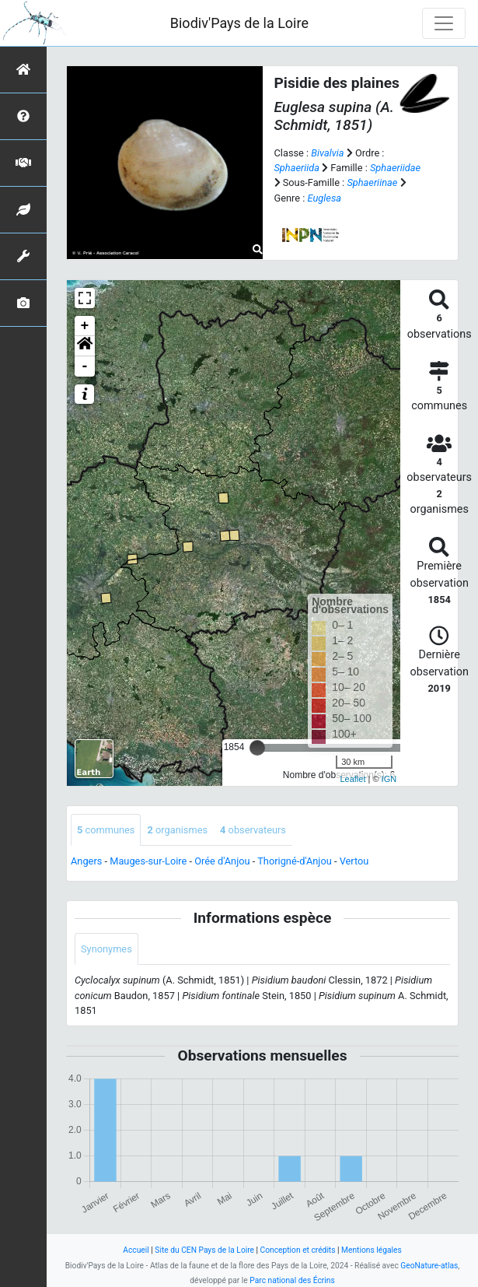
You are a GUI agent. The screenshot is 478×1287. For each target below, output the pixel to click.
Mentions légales (371, 1250)
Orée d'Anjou (221, 861)
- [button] (85, 366)
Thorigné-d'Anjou (294, 861)
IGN (389, 779)
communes (105, 830)
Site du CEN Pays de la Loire (204, 1250)
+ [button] (85, 326)
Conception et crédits (298, 1250)
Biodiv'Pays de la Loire (239, 23)
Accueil (135, 1250)
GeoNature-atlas (429, 1266)
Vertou (354, 861)
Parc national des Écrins (291, 1280)
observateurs (253, 830)
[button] (85, 346)
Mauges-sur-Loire (148, 861)
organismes (177, 830)
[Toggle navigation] (444, 23)
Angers (86, 861)
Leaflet (352, 779)
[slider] (257, 748)
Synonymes (106, 949)
